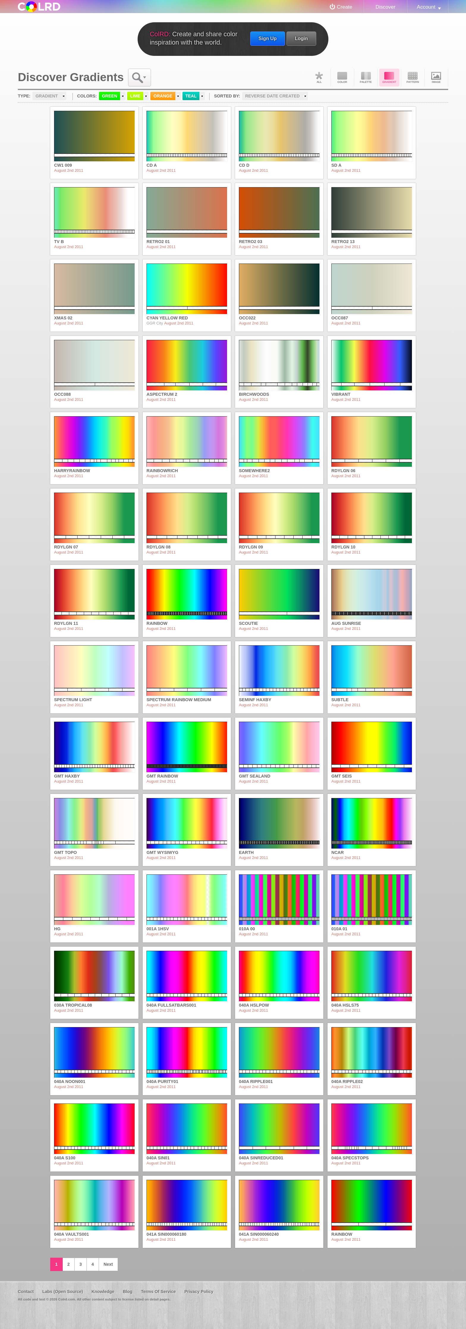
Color (342, 77)
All (319, 77)
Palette (366, 77)
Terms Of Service (158, 1291)
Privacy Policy (198, 1291)
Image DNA (436, 77)
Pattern (413, 77)
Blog (127, 1291)
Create (344, 7)
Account (426, 7)
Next (108, 1264)
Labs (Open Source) (62, 1291)
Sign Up (268, 38)
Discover (385, 7)
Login (301, 38)
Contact (26, 1291)
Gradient (389, 77)
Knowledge (103, 1291)
